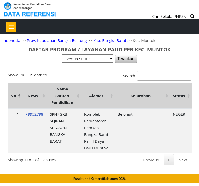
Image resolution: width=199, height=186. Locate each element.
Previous (151, 159)
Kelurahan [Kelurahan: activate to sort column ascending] (141, 95)
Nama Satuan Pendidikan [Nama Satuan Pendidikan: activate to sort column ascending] (62, 95)
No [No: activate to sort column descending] (13, 95)
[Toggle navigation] (11, 27)
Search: (157, 76)
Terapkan (125, 59)
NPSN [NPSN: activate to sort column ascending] (32, 95)
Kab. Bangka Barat (109, 40)
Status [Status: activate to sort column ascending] (179, 95)
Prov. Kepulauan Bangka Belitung (57, 40)
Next (183, 159)
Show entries (27, 75)
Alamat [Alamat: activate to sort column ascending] (96, 95)
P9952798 (34, 114)
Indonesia (11, 40)
